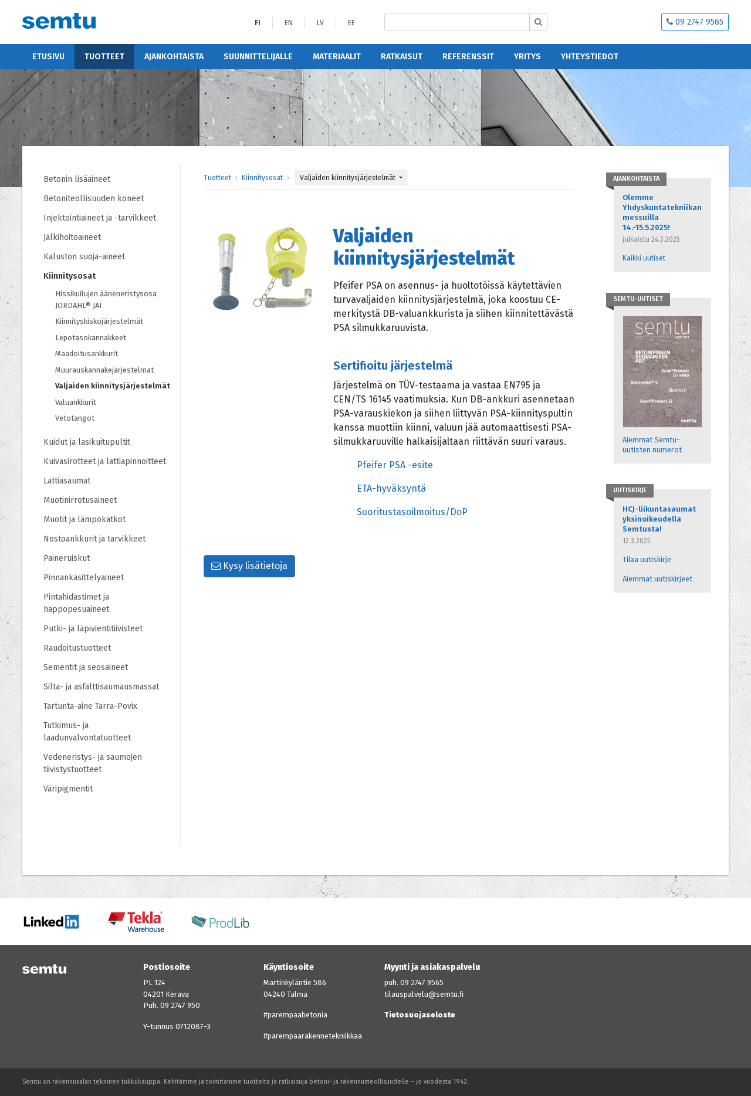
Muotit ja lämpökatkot (84, 520)
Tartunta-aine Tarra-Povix (90, 706)
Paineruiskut (66, 558)
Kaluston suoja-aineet (84, 257)
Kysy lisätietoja (249, 565)
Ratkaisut (401, 57)
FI (258, 23)
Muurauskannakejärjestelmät (104, 370)
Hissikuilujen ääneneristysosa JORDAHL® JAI (106, 299)
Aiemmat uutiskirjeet (657, 578)
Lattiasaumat (66, 481)
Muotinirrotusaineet (80, 500)
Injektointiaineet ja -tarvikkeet (99, 218)
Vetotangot (74, 418)
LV (320, 23)
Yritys (527, 57)
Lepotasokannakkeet (90, 337)
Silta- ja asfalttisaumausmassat (101, 687)
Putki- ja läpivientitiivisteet (93, 629)
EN (289, 23)
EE (351, 23)
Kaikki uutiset (644, 258)
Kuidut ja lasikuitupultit (86, 442)
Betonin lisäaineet (76, 179)
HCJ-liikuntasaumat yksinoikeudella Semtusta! (659, 519)
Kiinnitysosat (69, 276)
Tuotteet (104, 57)
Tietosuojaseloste (419, 1014)
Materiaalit (337, 57)
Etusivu (48, 57)
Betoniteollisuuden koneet (93, 199)
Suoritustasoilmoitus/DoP (412, 511)
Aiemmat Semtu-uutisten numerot (652, 444)
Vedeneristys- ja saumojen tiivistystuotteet (92, 763)
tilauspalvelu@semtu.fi (424, 994)
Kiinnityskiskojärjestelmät (99, 321)
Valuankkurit (75, 402)
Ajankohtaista (174, 57)
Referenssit (468, 57)
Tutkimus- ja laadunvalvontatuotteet (87, 731)
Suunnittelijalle (258, 57)
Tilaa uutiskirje (647, 559)
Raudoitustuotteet (77, 648)
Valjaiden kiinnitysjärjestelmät (112, 385)
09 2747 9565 (695, 22)
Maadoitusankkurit (86, 353)
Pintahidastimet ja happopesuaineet (76, 603)
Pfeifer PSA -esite (395, 465)
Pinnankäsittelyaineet (83, 578)
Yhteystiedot (589, 57)
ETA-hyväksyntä (391, 488)
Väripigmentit (68, 789)
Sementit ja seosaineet (85, 667)
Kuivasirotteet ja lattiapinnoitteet (104, 461)
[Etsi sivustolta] (457, 22)
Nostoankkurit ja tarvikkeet (94, 539)
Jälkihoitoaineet (72, 237)
